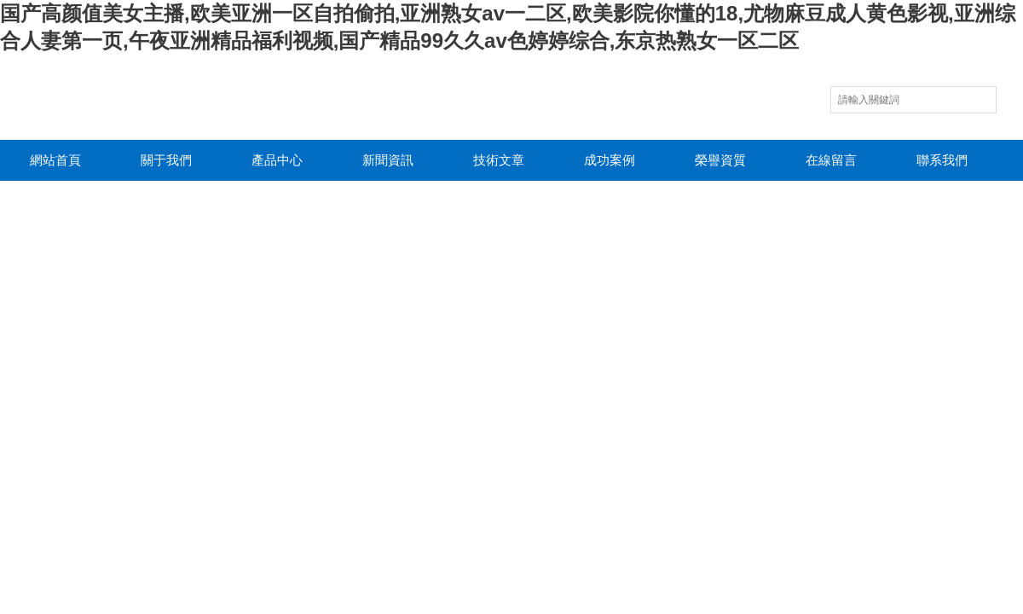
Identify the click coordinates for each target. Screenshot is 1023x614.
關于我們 (166, 160)
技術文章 (498, 160)
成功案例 (609, 160)
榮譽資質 (720, 160)
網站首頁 (55, 160)
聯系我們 (942, 160)
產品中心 (277, 160)
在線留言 (831, 160)
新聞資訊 (387, 160)
